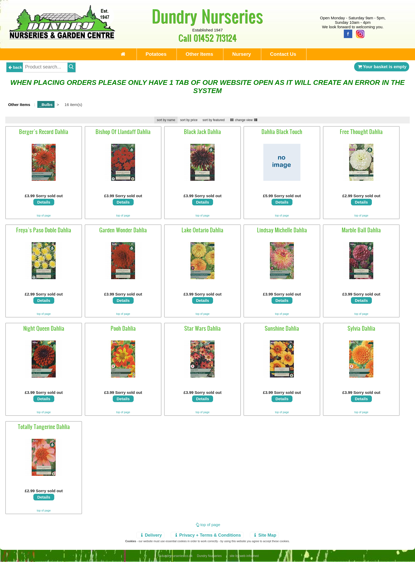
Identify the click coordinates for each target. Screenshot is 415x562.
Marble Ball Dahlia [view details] (361, 230)
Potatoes (156, 54)
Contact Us (283, 54)
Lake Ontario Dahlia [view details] (202, 230)
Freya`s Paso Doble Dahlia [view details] (43, 230)
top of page (44, 215)
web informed (249, 556)
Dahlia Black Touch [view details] (281, 131)
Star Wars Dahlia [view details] (202, 328)
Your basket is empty (382, 66)
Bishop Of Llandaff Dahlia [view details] (123, 131)
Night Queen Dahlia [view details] (43, 328)
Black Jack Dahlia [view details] (202, 131)
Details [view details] (43, 202)
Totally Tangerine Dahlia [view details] (44, 426)
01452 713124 (215, 37)
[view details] (43, 179)
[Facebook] (346, 33)
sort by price (188, 120)
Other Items (199, 54)
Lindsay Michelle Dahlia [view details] (282, 230)
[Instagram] (358, 33)
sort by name (166, 120)
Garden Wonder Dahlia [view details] (123, 230)
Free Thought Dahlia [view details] (361, 131)
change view (244, 120)
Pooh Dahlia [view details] (123, 328)
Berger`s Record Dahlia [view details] (43, 131)
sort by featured (213, 120)
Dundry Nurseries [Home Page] (207, 15)
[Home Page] (62, 37)
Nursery (241, 54)
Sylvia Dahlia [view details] (361, 328)
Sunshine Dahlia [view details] (282, 328)
